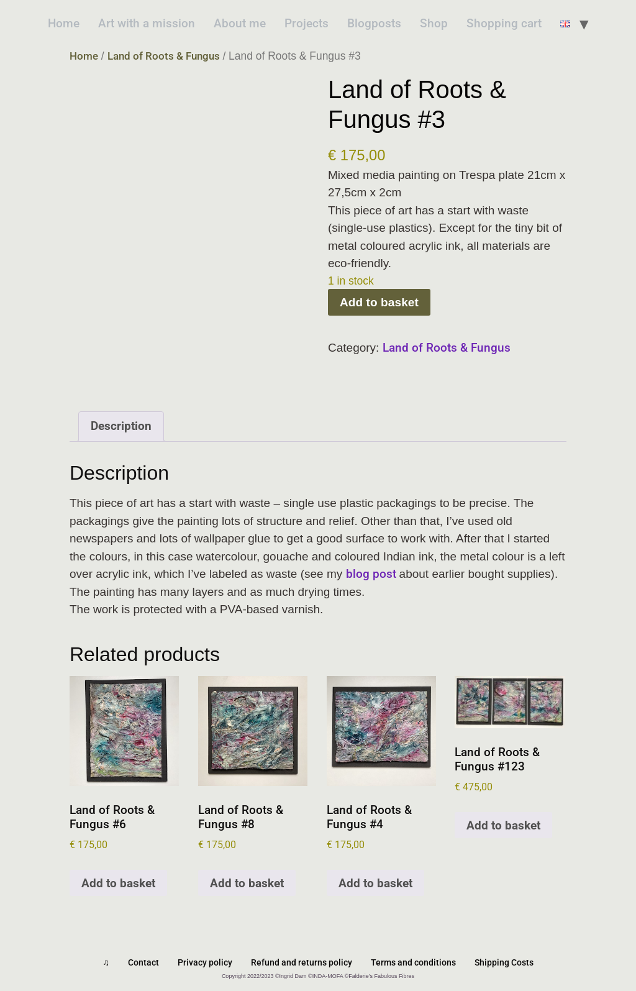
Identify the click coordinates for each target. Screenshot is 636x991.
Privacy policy (205, 962)
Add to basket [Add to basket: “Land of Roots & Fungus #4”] (375, 883)
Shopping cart (504, 23)
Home (64, 23)
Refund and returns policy (301, 962)
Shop (434, 23)
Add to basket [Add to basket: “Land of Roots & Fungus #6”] (118, 883)
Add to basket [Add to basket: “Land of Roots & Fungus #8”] (247, 883)
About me (240, 23)
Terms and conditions (413, 962)
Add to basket (379, 302)
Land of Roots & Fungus (163, 56)
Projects (306, 23)
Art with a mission (146, 23)
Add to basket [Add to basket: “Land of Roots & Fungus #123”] (503, 825)
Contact (143, 962)
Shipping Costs (504, 962)
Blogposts (374, 23)
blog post (372, 574)
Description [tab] (121, 426)
